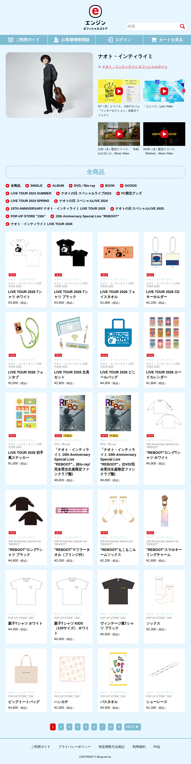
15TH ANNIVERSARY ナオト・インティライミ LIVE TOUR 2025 (58, 208)
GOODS (131, 185)
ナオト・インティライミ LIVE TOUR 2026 (41, 224)
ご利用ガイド (40, 747)
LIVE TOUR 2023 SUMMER (31, 193)
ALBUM (58, 185)
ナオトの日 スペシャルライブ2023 (86, 193)
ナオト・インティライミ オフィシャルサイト (135, 66)
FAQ (156, 747)
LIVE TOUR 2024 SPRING (30, 201)
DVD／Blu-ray (84, 185)
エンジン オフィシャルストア (95, 17)
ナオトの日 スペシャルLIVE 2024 (83, 201)
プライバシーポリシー (74, 747)
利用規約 (139, 747)
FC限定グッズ (131, 193)
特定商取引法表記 (112, 747)
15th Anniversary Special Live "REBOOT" (87, 216)
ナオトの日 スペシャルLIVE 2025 (139, 208)
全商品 (15, 185)
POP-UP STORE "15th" (28, 216)
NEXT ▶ (132, 727)
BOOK (110, 185)
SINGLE (36, 185)
